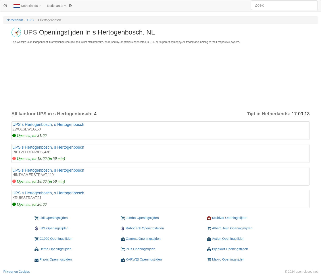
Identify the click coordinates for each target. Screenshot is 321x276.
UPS (30, 20)
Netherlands (26, 6)
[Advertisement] (160, 77)
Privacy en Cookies (16, 271)
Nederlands (56, 6)
